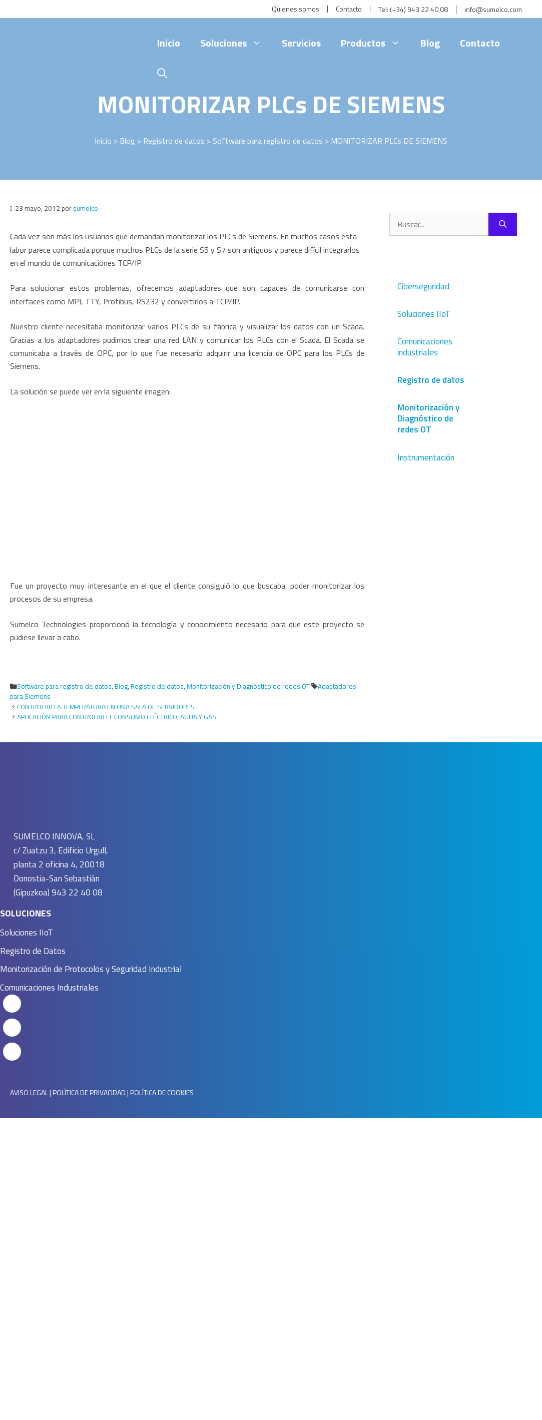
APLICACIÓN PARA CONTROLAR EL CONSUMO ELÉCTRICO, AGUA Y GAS (116, 717)
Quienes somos (295, 9)
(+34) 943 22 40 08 (419, 10)
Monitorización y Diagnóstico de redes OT (248, 686)
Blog (430, 43)
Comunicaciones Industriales (49, 987)
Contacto (349, 9)
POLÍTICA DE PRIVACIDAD (89, 1092)
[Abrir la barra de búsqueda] (162, 73)
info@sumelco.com (493, 10)
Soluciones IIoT (26, 932)
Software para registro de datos (268, 141)
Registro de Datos (33, 951)
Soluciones (236, 43)
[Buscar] (502, 224)
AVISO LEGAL (29, 1092)
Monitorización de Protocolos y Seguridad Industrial (91, 969)
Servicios (301, 43)
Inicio (168, 43)
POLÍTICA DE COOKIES (162, 1092)
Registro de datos (174, 141)
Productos (375, 43)
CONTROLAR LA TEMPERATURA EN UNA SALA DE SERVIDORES (106, 707)
